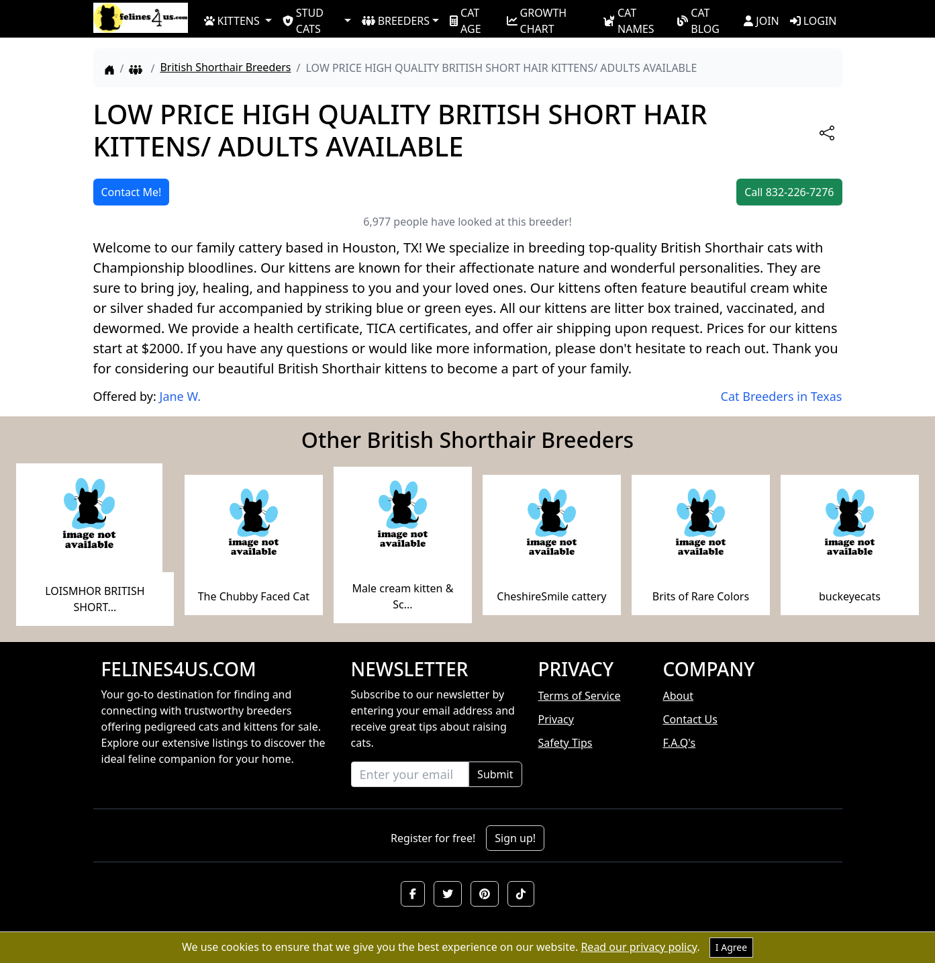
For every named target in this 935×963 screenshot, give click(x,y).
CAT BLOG (698, 20)
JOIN (761, 20)
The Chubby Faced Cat (253, 596)
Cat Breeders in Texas (781, 396)
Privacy (556, 719)
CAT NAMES (628, 20)
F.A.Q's (679, 742)
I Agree (731, 947)
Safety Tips (565, 742)
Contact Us (690, 719)
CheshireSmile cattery (551, 596)
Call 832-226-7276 (789, 192)
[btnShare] (826, 133)
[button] (413, 894)
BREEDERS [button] (396, 20)
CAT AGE (465, 20)
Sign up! (515, 838)
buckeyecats (850, 596)
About (678, 695)
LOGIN (813, 20)
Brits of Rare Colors (700, 596)
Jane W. (180, 396)
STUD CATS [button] (303, 20)
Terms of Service (579, 695)
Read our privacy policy (639, 946)
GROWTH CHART (537, 20)
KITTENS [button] (232, 20)
